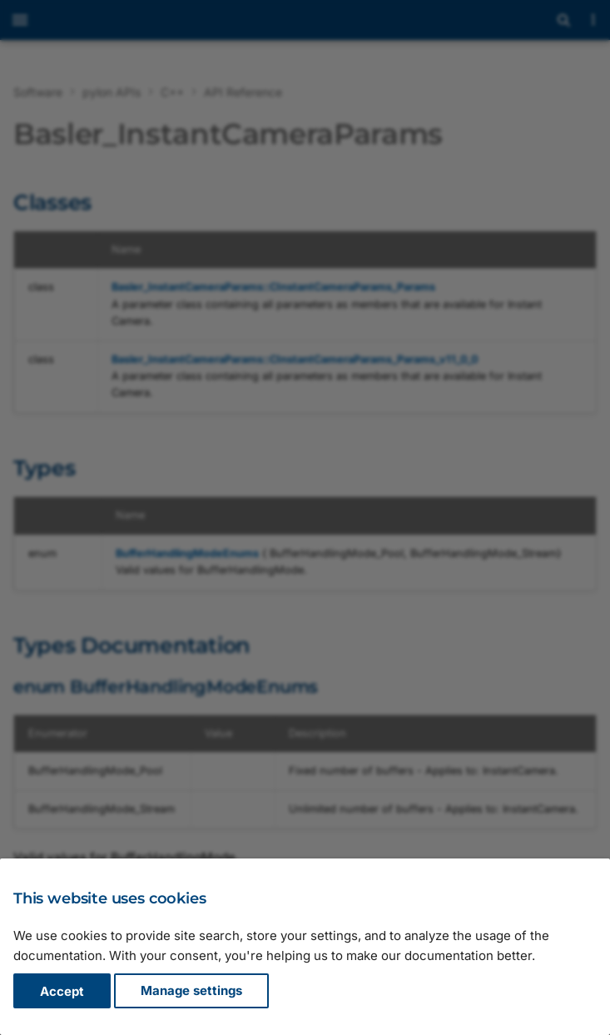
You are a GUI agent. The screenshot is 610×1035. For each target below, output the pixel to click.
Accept (62, 991)
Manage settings (191, 991)
